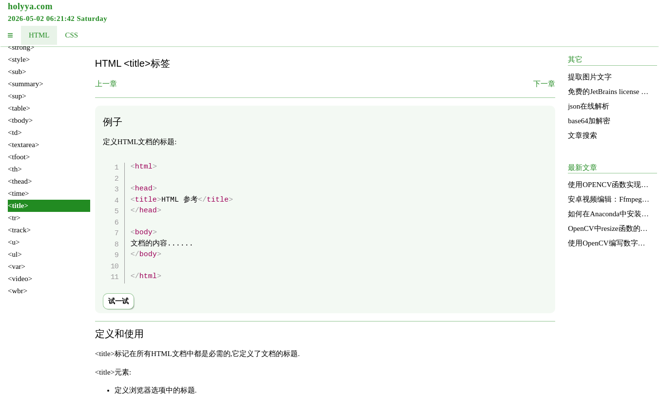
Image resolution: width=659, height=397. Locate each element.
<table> (19, 108)
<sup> (17, 96)
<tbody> (20, 120)
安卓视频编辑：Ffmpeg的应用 (609, 199)
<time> (18, 193)
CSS (71, 35)
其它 (575, 59)
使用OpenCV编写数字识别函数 (609, 243)
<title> (18, 205)
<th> (15, 169)
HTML (39, 35)
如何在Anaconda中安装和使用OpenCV (609, 214)
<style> (19, 59)
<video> (20, 279)
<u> (13, 242)
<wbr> (17, 291)
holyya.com (30, 6)
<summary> (25, 84)
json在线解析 (588, 106)
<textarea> (23, 145)
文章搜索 (582, 135)
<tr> (14, 218)
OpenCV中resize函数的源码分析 (609, 228)
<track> (19, 230)
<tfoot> (19, 157)
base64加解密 (589, 121)
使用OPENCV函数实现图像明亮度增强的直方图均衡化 (609, 185)
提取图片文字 (590, 77)
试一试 (118, 301)
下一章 (544, 84)
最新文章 (582, 167)
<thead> (20, 181)
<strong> (21, 47)
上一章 (106, 84)
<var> (16, 266)
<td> (15, 132)
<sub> (17, 72)
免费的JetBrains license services (609, 91)
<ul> (15, 254)
